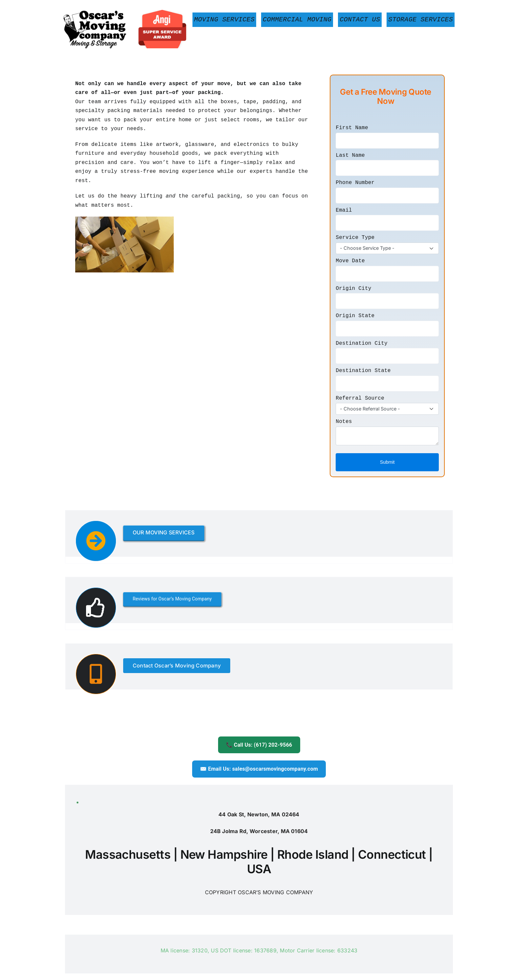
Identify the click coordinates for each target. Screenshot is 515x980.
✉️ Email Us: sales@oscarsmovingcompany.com (259, 769)
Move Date (350, 261)
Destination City (361, 343)
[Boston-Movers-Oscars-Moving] (125, 12)
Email (344, 210)
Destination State (363, 371)
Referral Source (360, 398)
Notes (344, 422)
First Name (352, 128)
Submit (387, 462)
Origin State (355, 316)
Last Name (350, 155)
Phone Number (355, 183)
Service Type (355, 238)
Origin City (353, 289)
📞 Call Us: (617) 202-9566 (259, 745)
